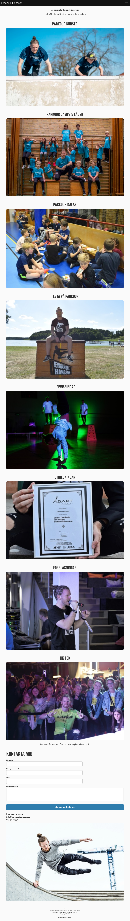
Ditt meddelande (12, 787)
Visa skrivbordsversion (65, 917)
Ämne (8, 778)
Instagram (62, 912)
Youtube (69, 912)
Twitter (75, 912)
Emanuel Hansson (11, 3)
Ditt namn (10, 760)
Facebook (55, 912)
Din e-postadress (12, 769)
